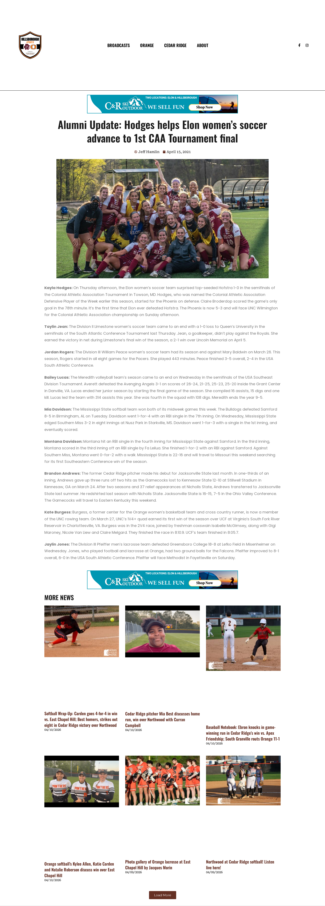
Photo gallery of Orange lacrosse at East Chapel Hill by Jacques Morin (157, 865)
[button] (162, 895)
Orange (147, 45)
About (202, 45)
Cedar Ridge (175, 45)
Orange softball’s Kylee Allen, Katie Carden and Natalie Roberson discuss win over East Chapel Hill (79, 869)
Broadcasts (118, 45)
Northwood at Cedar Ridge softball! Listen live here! (240, 865)
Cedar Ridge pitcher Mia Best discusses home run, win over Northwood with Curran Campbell (162, 719)
